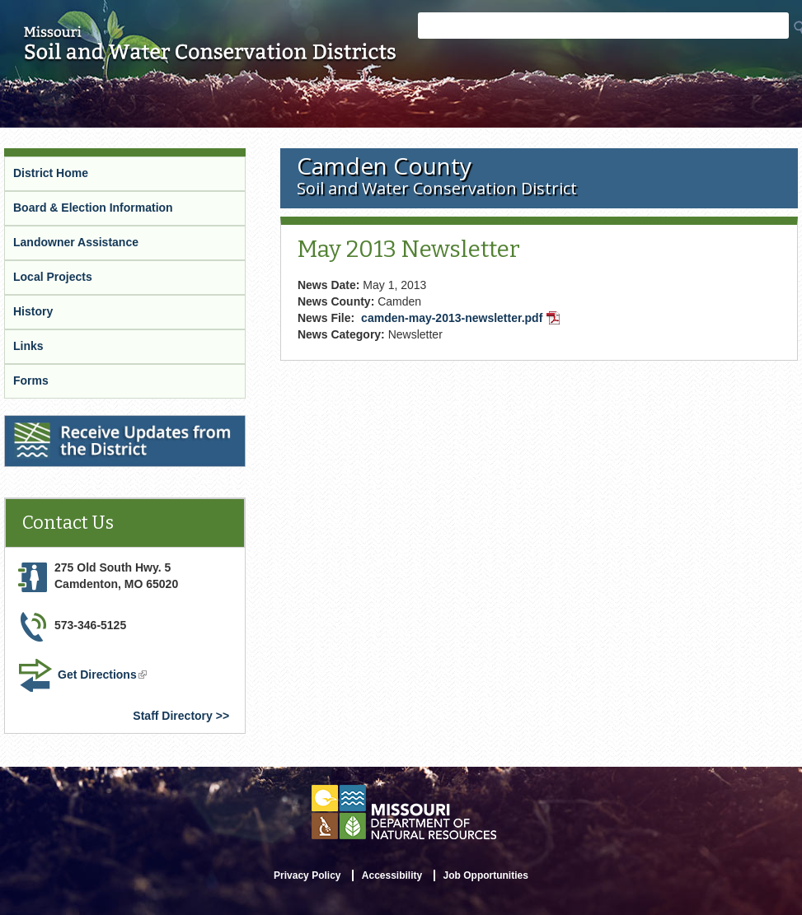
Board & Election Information (93, 207)
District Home (50, 173)
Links (28, 345)
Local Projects (52, 276)
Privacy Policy (307, 875)
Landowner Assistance (75, 242)
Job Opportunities (485, 875)
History (33, 311)
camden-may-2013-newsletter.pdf (462, 319)
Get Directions (104, 676)
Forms (31, 380)
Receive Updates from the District (99, 425)
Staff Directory (172, 715)
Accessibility (392, 875)
